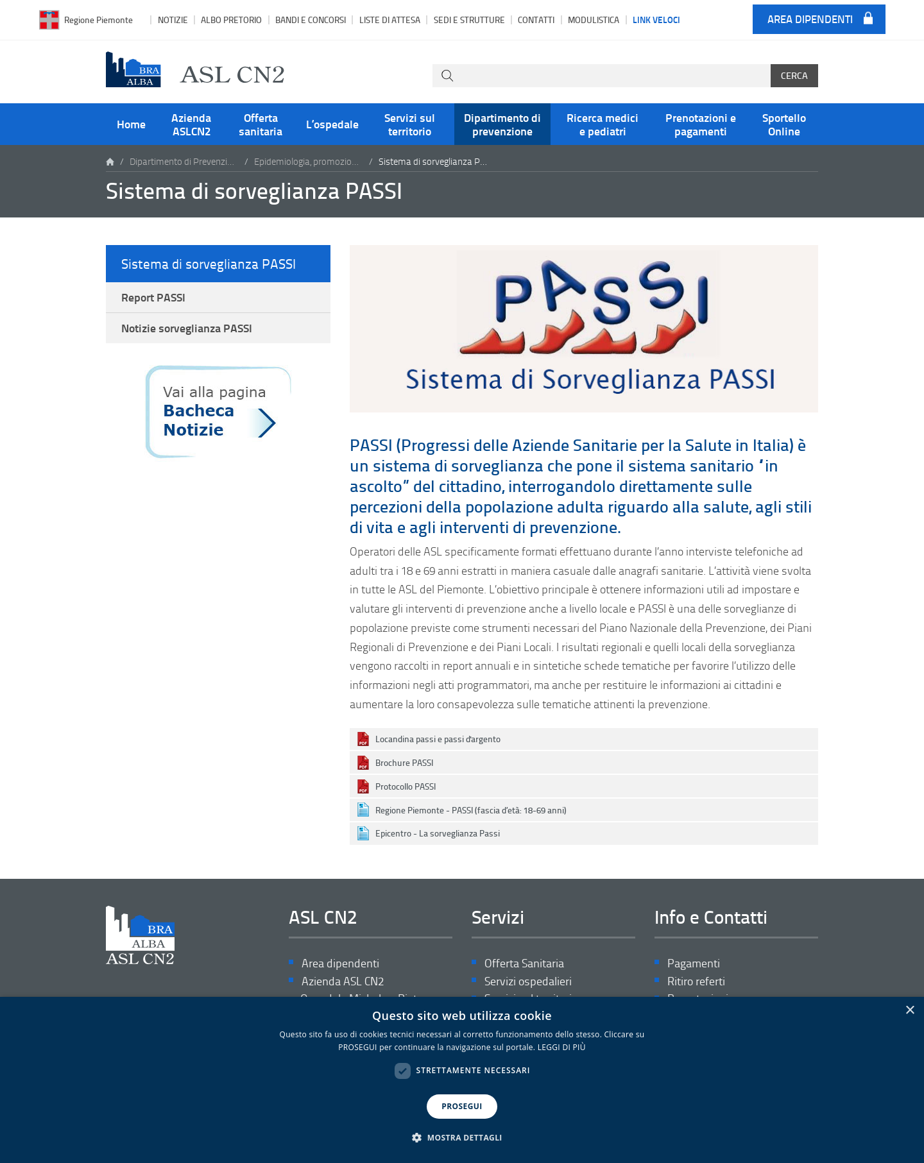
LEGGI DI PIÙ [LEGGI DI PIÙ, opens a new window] (562, 1047)
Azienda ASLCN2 (191, 124)
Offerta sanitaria (260, 124)
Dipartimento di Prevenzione (184, 161)
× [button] (909, 1010)
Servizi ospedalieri (528, 981)
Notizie (173, 19)
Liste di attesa (389, 19)
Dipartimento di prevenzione (502, 124)
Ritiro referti (696, 981)
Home (131, 123)
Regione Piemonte (98, 19)
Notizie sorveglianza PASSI (186, 328)
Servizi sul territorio (409, 124)
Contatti (536, 19)
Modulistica (593, 19)
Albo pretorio (231, 19)
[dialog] (462, 1080)
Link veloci (656, 19)
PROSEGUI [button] (461, 1106)
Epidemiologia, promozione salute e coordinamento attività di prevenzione (308, 161)
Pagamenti (693, 963)
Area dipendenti (810, 19)
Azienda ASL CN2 (343, 981)
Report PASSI (153, 297)
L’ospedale (332, 123)
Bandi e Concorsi (310, 19)
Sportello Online (784, 124)
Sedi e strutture (469, 19)
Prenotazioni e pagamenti (700, 124)
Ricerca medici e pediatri (602, 124)
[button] (462, 1138)
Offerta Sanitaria (524, 963)
